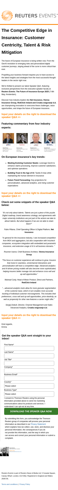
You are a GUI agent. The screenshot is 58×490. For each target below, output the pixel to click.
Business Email (11, 374)
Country (7, 382)
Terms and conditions (10, 484)
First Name (9, 345)
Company (8, 367)
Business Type (10, 390)
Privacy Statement (38, 424)
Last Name (9, 352)
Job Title (8, 359)
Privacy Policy (24, 484)
